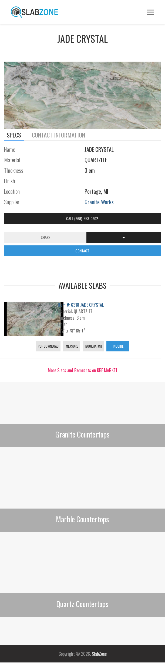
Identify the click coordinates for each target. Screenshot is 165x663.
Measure (71, 346)
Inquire (117, 346)
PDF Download (48, 346)
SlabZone (99, 654)
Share (45, 237)
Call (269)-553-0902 (82, 218)
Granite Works (99, 202)
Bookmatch (93, 346)
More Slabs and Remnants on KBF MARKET (82, 370)
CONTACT (82, 250)
